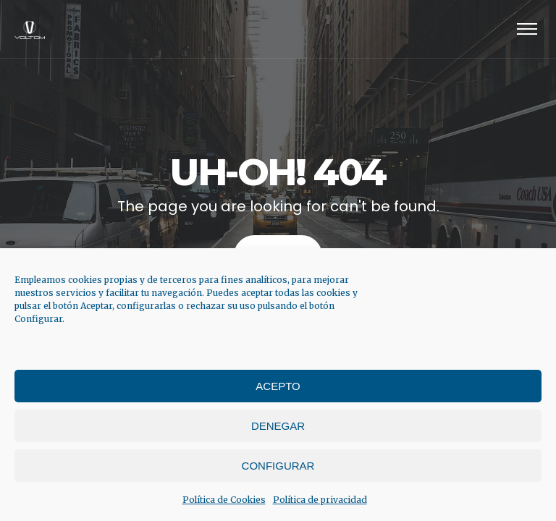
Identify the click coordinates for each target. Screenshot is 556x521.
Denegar (278, 426)
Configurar (278, 465)
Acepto (278, 386)
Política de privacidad (320, 499)
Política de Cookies (224, 499)
